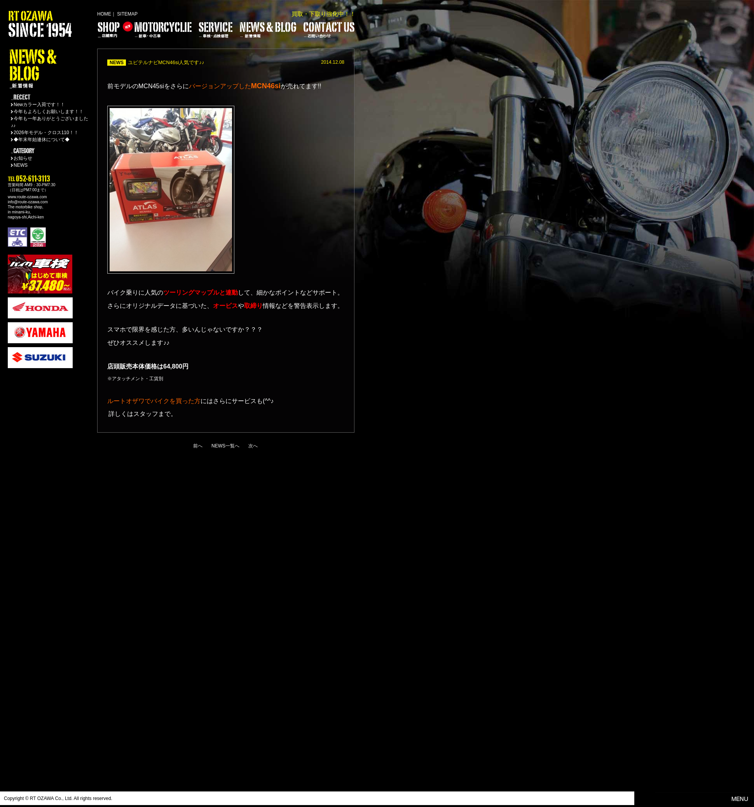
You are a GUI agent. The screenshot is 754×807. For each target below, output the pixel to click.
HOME (104, 14)
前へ (197, 446)
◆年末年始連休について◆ (42, 139)
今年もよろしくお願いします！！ (49, 111)
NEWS (21, 165)
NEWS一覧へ (225, 446)
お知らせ (23, 158)
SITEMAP (127, 14)
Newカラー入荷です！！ (39, 104)
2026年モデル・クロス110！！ (46, 132)
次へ (253, 446)
